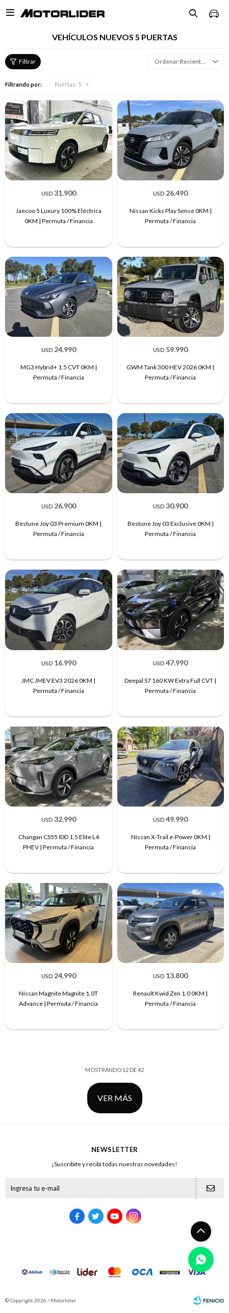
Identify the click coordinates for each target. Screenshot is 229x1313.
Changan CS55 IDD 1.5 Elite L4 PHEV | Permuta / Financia (58, 842)
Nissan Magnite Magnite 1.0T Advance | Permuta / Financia (58, 998)
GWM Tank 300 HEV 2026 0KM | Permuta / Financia (170, 372)
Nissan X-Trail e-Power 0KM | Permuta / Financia (170, 842)
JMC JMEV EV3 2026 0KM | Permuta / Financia (58, 685)
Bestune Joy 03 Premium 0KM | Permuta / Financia (58, 529)
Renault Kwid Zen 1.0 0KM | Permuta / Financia (170, 998)
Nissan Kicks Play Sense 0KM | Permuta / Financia (171, 216)
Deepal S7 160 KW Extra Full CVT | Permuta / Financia (170, 685)
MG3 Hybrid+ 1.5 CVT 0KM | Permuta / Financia (58, 372)
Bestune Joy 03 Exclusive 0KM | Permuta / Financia (171, 529)
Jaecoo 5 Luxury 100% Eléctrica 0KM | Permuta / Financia (58, 216)
